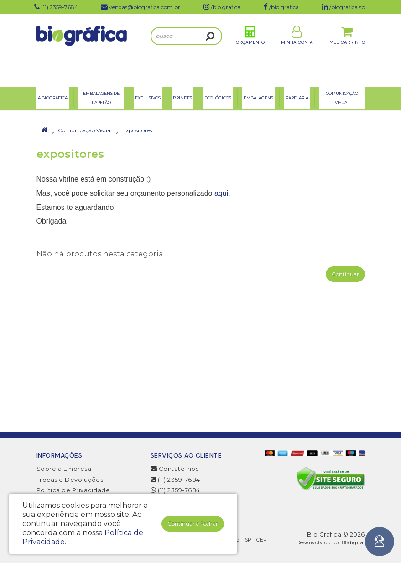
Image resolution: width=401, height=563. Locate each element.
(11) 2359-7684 (175, 479)
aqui (221, 193)
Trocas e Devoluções (70, 479)
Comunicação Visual (85, 130)
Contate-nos (175, 468)
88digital (353, 543)
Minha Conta (297, 49)
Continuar (345, 274)
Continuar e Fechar (192, 523)
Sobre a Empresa (64, 468)
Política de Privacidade (73, 490)
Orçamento (250, 49)
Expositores (137, 130)
